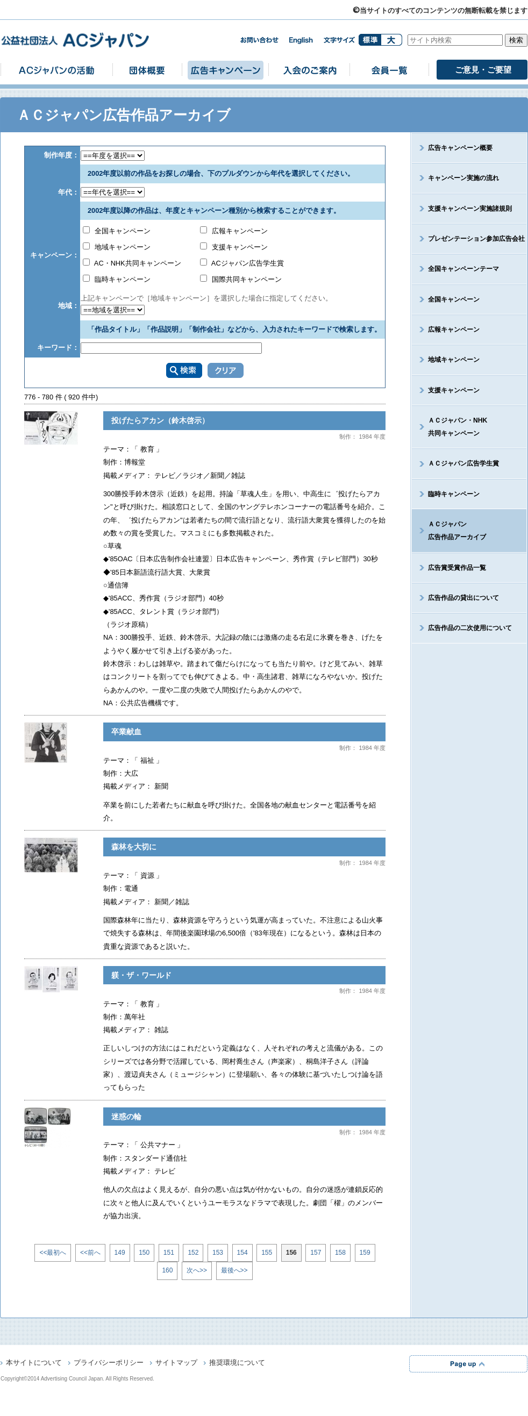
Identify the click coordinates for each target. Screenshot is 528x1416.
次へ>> (197, 1270)
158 (340, 1252)
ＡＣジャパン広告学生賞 (463, 463)
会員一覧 (389, 70)
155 (266, 1252)
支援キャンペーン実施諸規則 (470, 208)
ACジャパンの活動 (56, 70)
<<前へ (90, 1252)
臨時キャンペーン (117, 279)
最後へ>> (234, 1270)
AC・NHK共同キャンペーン (132, 263)
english (301, 40)
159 (365, 1252)
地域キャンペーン (117, 247)
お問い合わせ (259, 40)
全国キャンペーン (117, 231)
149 (120, 1252)
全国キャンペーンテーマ (463, 269)
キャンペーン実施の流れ (463, 178)
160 (167, 1270)
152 (193, 1252)
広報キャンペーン (234, 231)
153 (217, 1252)
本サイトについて (34, 1363)
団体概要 (147, 70)
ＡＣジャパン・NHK (449, 427)
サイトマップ (176, 1363)
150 (144, 1252)
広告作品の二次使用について (470, 628)
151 (168, 1252)
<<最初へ (52, 1252)
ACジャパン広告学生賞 (242, 263)
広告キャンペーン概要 (460, 148)
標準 (370, 40)
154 (242, 1252)
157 (315, 1252)
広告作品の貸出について (463, 598)
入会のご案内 (309, 70)
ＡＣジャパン (449, 530)
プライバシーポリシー (109, 1363)
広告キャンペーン (225, 70)
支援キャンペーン (234, 247)
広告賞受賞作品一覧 (457, 567)
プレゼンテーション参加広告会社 (476, 238)
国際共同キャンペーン (241, 279)
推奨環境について (237, 1363)
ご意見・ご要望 (483, 69)
